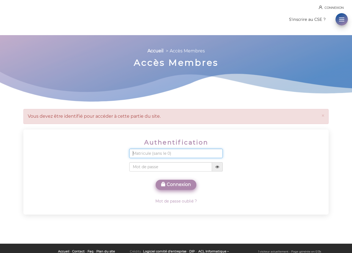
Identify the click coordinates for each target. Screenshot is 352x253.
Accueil (155, 51)
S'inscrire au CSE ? (307, 19)
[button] (342, 19)
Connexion (176, 184)
